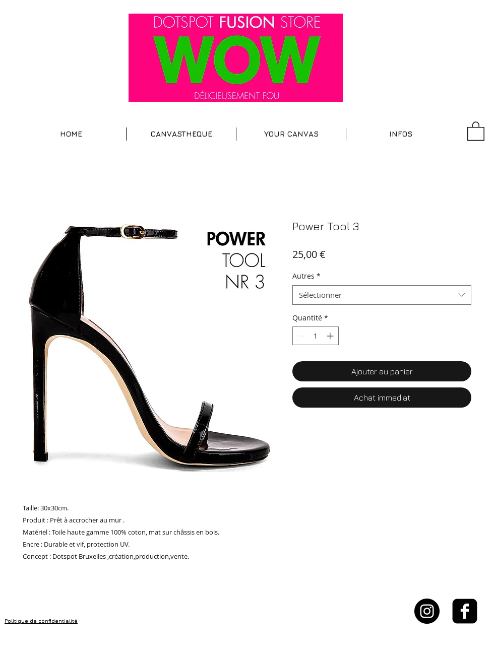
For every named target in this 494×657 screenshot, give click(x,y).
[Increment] (331, 336)
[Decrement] (300, 336)
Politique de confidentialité (41, 621)
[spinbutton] (315, 336)
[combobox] (381, 295)
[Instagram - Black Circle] (427, 611)
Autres (306, 276)
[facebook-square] (464, 611)
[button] (181, 134)
